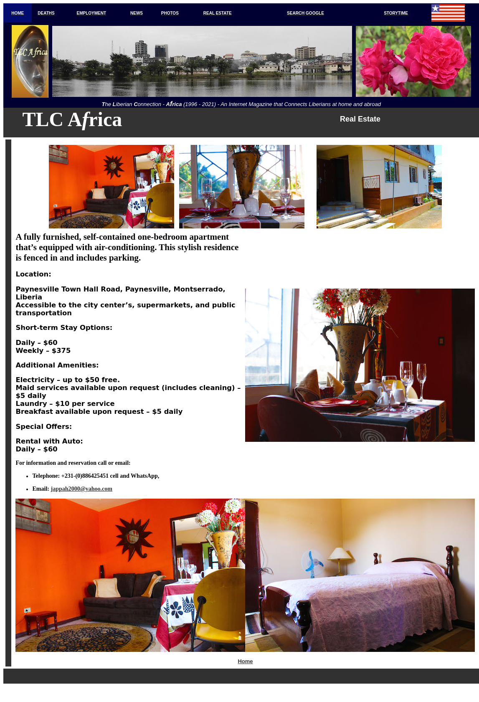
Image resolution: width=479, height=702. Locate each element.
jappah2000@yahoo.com (82, 488)
